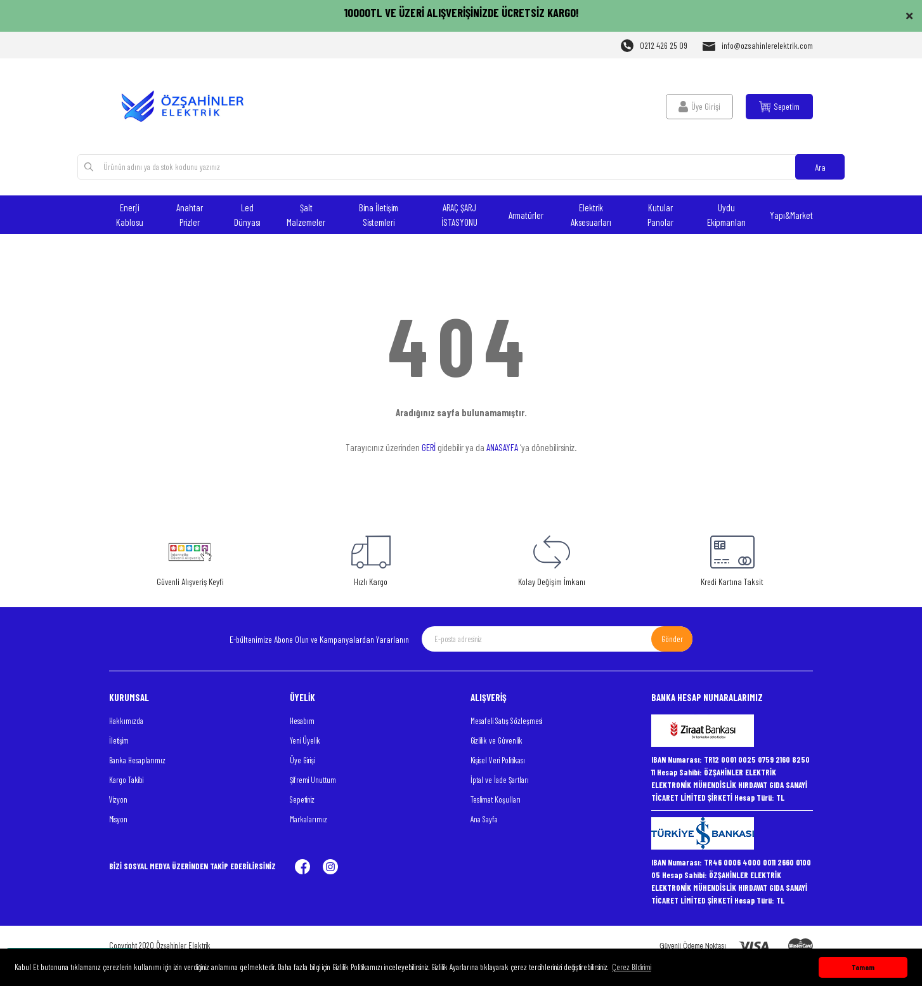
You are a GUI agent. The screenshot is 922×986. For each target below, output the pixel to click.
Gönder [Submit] (672, 639)
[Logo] (190, 106)
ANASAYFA (502, 447)
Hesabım (302, 721)
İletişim (119, 740)
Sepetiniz (302, 799)
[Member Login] (699, 106)
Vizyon (118, 799)
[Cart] (779, 106)
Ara (820, 167)
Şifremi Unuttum (313, 780)
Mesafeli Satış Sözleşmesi (506, 721)
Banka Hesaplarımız (137, 760)
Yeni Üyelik (305, 740)
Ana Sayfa (484, 819)
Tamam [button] (863, 967)
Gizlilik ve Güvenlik (497, 740)
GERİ (429, 447)
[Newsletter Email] (557, 639)
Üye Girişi (302, 760)
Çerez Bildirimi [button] (631, 967)
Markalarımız (308, 819)
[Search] (461, 167)
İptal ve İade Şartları (500, 780)
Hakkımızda (126, 721)
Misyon (118, 819)
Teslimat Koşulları (496, 799)
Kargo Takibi (126, 780)
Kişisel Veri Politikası (498, 760)
